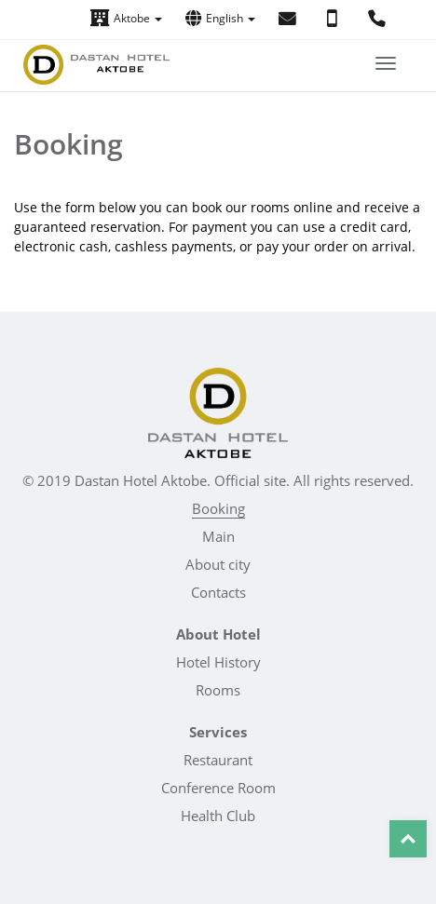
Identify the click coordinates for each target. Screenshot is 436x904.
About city (218, 564)
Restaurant (218, 759)
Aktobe (126, 18)
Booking (218, 508)
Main (218, 536)
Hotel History (218, 662)
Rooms (218, 690)
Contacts (218, 592)
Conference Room (218, 787)
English (220, 18)
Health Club (218, 815)
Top (408, 838)
